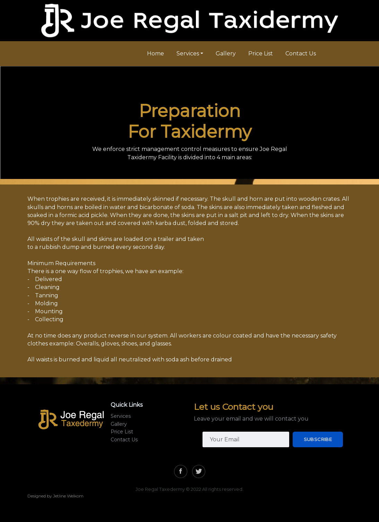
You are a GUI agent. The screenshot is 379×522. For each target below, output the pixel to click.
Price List (260, 53)
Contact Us (300, 53)
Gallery (226, 53)
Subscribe (318, 439)
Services (187, 53)
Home (155, 53)
